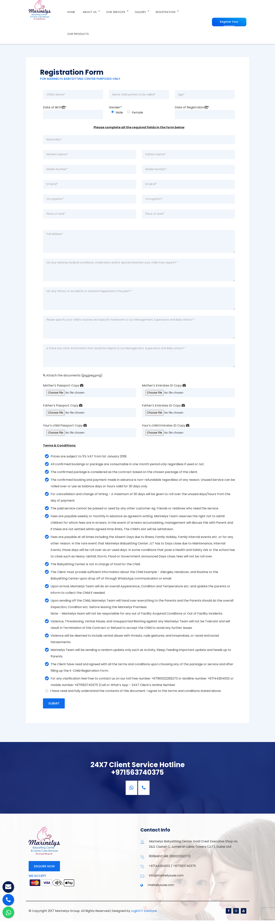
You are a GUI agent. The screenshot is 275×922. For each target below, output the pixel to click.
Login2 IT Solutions (144, 912)
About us (85, 11)
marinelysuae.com (162, 886)
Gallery (133, 11)
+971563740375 (185, 866)
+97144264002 (160, 866)
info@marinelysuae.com (167, 876)
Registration (157, 11)
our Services (110, 11)
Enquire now (44, 867)
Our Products (185, 11)
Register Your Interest (228, 11)
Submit (54, 704)
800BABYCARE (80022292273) (171, 857)
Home (70, 11)
